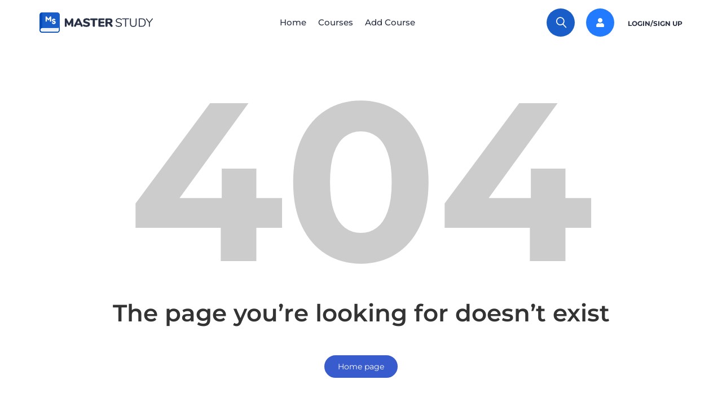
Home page (361, 366)
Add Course (394, 22)
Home (288, 22)
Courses (335, 22)
